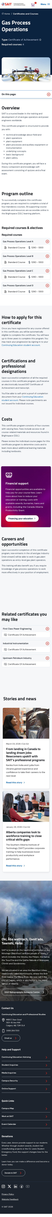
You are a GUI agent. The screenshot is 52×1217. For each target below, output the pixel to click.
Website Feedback (10, 1199)
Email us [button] (11, 1038)
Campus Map (25, 1108)
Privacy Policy (8, 1194)
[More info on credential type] (40, 39)
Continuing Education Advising (25, 1057)
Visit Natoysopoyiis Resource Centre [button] (25, 992)
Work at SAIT (25, 1116)
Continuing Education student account (21, 345)
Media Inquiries (25, 1073)
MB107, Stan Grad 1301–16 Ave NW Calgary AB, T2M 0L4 (15, 1022)
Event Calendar (25, 1124)
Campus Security (25, 1081)
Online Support (25, 1089)
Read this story (15, 782)
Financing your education (22, 518)
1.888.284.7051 (12, 1030)
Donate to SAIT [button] (13, 1173)
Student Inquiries (25, 1065)
